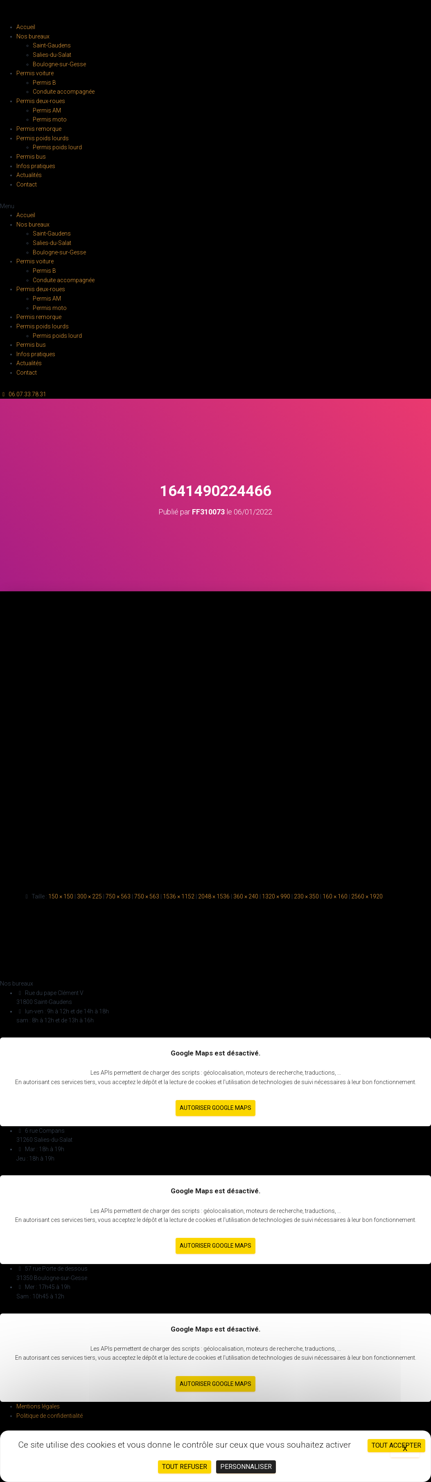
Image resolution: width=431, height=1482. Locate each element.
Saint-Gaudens (52, 45)
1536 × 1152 (178, 896)
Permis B (44, 82)
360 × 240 (245, 896)
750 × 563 (118, 896)
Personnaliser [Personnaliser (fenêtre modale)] (246, 1467)
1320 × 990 (276, 896)
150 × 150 (60, 896)
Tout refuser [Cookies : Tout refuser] (184, 1467)
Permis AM (47, 110)
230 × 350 (306, 896)
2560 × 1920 (367, 896)
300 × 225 (89, 896)
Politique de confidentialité (49, 1415)
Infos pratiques (35, 166)
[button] (215, 206)
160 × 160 (335, 896)
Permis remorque (38, 129)
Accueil (25, 27)
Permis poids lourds (42, 138)
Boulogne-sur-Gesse (59, 64)
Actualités (29, 175)
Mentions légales (38, 1406)
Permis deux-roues (40, 101)
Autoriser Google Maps (215, 1108)
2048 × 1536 (214, 896)
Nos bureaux (33, 36)
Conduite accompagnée (64, 91)
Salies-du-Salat (52, 55)
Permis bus (31, 156)
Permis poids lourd (57, 147)
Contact (26, 184)
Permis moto (50, 119)
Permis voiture (35, 73)
